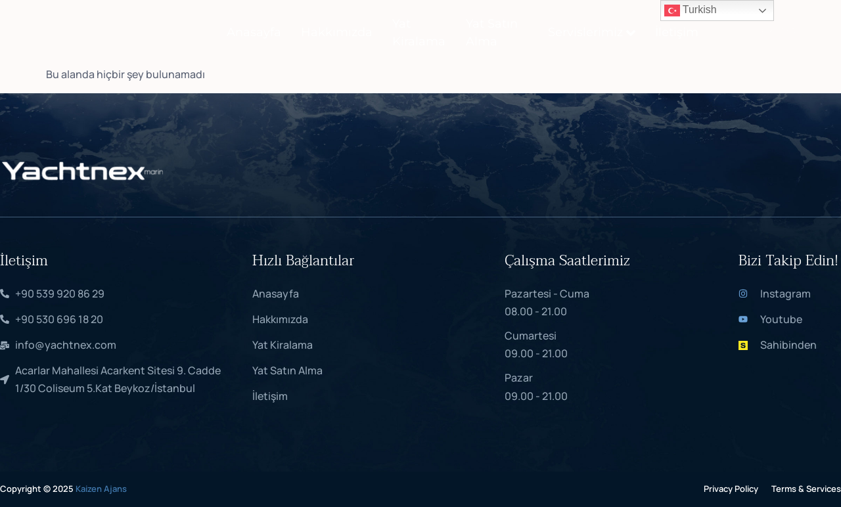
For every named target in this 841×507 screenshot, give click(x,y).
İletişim (676, 32)
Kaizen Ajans (101, 489)
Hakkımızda (337, 32)
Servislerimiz (591, 32)
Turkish (690, 10)
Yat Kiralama (418, 32)
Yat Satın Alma (492, 32)
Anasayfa (254, 32)
